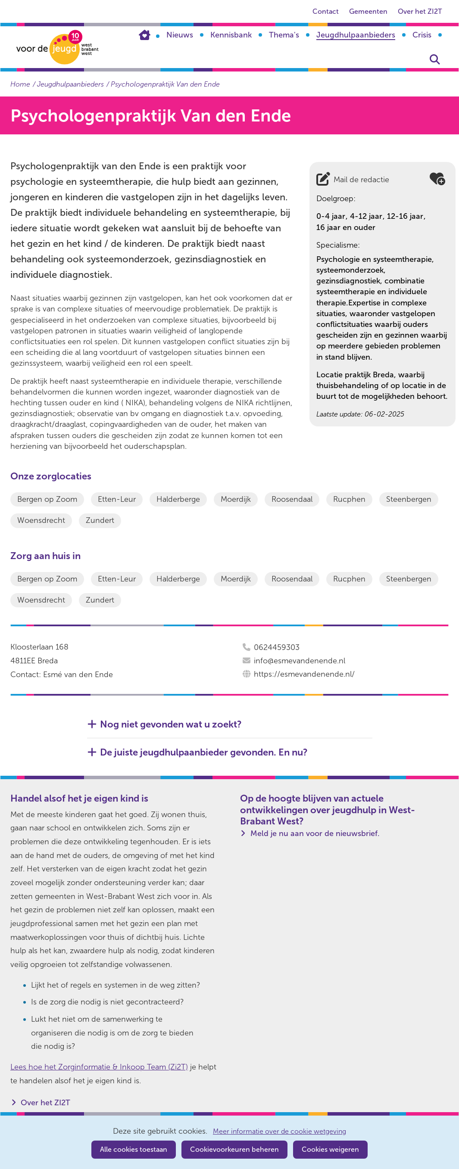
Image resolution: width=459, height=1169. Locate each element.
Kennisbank (231, 35)
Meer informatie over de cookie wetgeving (279, 1131)
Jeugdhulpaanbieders (355, 35)
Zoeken (435, 59)
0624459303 (277, 647)
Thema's (284, 35)
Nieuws (179, 35)
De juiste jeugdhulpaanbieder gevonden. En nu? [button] (204, 752)
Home (149, 35)
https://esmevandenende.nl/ (304, 674)
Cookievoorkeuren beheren (234, 1149)
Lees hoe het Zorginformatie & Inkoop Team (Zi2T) (99, 1067)
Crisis (421, 35)
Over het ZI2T (420, 11)
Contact (325, 11)
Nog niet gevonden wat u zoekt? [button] (171, 724)
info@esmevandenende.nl (299, 660)
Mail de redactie (361, 179)
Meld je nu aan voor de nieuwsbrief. (315, 833)
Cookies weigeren (330, 1149)
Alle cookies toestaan (133, 1149)
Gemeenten (368, 11)
